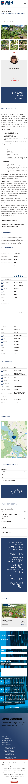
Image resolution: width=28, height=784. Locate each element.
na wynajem (10, 747)
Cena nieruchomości (7, 509)
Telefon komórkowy (6, 656)
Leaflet (13, 457)
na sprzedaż (10, 757)
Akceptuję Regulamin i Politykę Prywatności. (13, 678)
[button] (14, 437)
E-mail (2, 650)
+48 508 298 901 (14, 78)
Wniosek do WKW (6, 521)
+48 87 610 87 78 (14, 80)
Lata (2, 475)
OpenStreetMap (19, 457)
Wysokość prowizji (6, 532)
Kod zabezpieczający (6, 661)
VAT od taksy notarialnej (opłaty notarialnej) (10, 515)
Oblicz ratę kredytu (18, 98)
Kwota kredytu (5, 469)
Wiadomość (4, 667)
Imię (2, 645)
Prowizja (3, 527)
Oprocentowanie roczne (8, 480)
